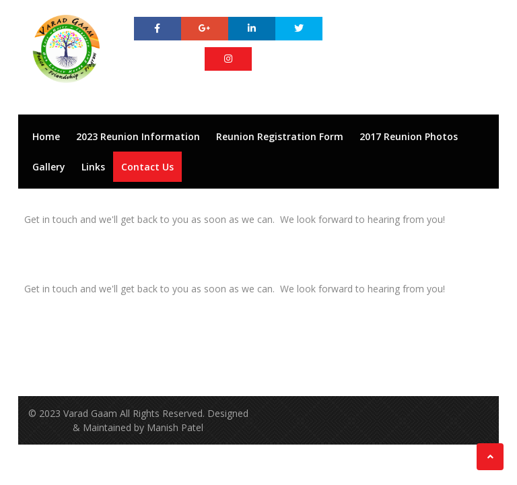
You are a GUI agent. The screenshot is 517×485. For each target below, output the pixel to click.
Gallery (48, 166)
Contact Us (147, 166)
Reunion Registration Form (279, 136)
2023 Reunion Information (138, 136)
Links (93, 166)
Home (46, 136)
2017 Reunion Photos (408, 136)
